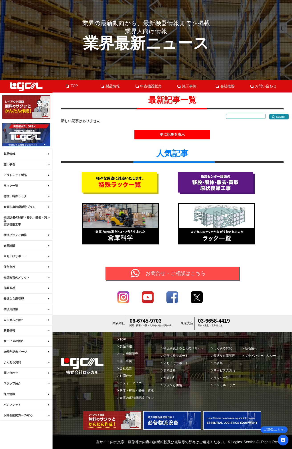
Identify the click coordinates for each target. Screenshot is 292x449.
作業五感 (9, 288)
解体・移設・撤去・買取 (136, 390)
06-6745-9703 (145, 321)
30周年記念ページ (15, 351)
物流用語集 (11, 309)
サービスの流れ (14, 341)
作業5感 (167, 377)
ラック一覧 (11, 185)
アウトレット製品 (15, 175)
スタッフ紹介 (12, 383)
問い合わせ (11, 373)
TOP (71, 86)
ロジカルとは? (13, 320)
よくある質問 (12, 362)
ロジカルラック (223, 385)
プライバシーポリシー (259, 355)
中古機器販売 (148, 86)
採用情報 (9, 394)
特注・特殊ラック (15, 196)
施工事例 (9, 164)
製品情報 (9, 154)
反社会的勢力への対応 (18, 415)
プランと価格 (171, 385)
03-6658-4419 (214, 321)
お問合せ (125, 375)
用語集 (217, 363)
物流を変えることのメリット (182, 348)
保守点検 (9, 267)
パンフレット (12, 404)
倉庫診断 (9, 245)
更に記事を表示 (172, 134)
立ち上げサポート (15, 256)
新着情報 (9, 330)
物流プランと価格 (15, 235)
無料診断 (168, 370)
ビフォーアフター (131, 383)
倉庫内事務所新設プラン (19, 207)
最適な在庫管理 (14, 298)
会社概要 (225, 86)
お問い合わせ (263, 86)
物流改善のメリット (17, 277)
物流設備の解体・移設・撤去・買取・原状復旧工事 (25, 221)
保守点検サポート (174, 355)
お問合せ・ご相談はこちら (176, 273)
